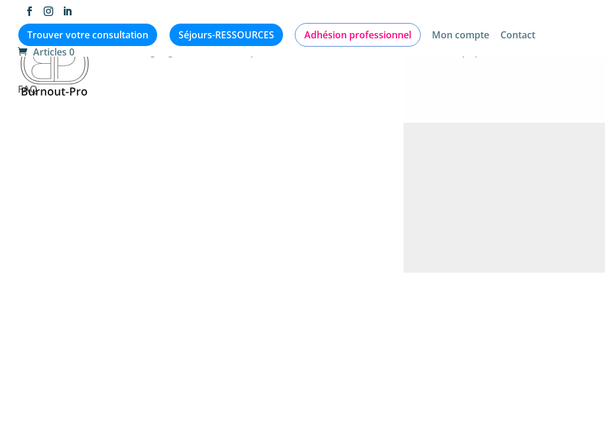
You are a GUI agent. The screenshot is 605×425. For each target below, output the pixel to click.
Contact (517, 35)
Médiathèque (233, 52)
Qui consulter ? (393, 52)
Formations (530, 52)
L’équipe (466, 52)
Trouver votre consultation (87, 34)
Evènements (311, 52)
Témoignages (152, 52)
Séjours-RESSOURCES (226, 34)
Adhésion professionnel (357, 34)
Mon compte (460, 35)
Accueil (35, 52)
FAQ (27, 90)
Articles (86, 52)
